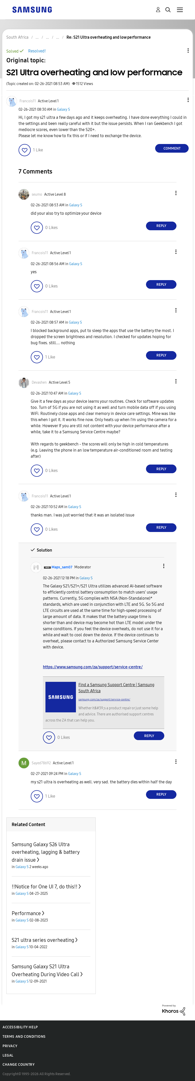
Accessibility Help (20, 1027)
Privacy (10, 1046)
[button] (180, 100)
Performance (26, 913)
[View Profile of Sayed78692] (41, 763)
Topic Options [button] (179, 50)
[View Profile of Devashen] (39, 382)
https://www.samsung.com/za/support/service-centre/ (93, 667)
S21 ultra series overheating (43, 940)
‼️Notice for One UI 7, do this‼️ (44, 887)
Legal (8, 1055)
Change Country (19, 1064)
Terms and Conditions (24, 1036)
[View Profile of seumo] (37, 194)
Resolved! (37, 51)
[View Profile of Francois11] (28, 101)
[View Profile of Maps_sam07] (62, 567)
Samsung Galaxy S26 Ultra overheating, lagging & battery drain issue (45, 852)
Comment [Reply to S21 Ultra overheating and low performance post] (172, 148)
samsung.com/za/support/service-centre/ (104, 699)
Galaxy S (63, 109)
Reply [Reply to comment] (161, 226)
